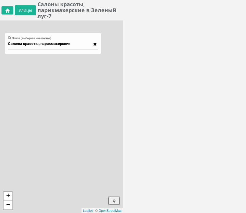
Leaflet (88, 210)
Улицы (25, 10)
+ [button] (8, 196)
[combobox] (50, 44)
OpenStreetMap (110, 210)
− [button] (8, 205)
